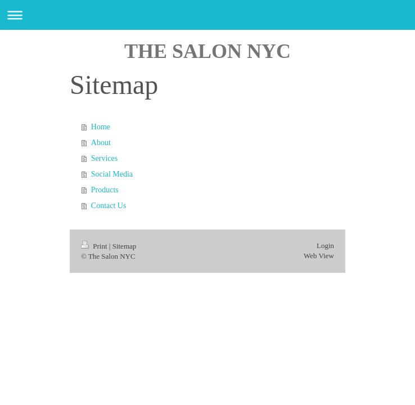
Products (105, 190)
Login (325, 245)
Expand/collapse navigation (207, 15)
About (101, 142)
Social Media (112, 174)
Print (95, 246)
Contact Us (109, 205)
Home (100, 127)
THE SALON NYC (207, 51)
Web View (319, 255)
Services (104, 158)
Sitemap (124, 246)
